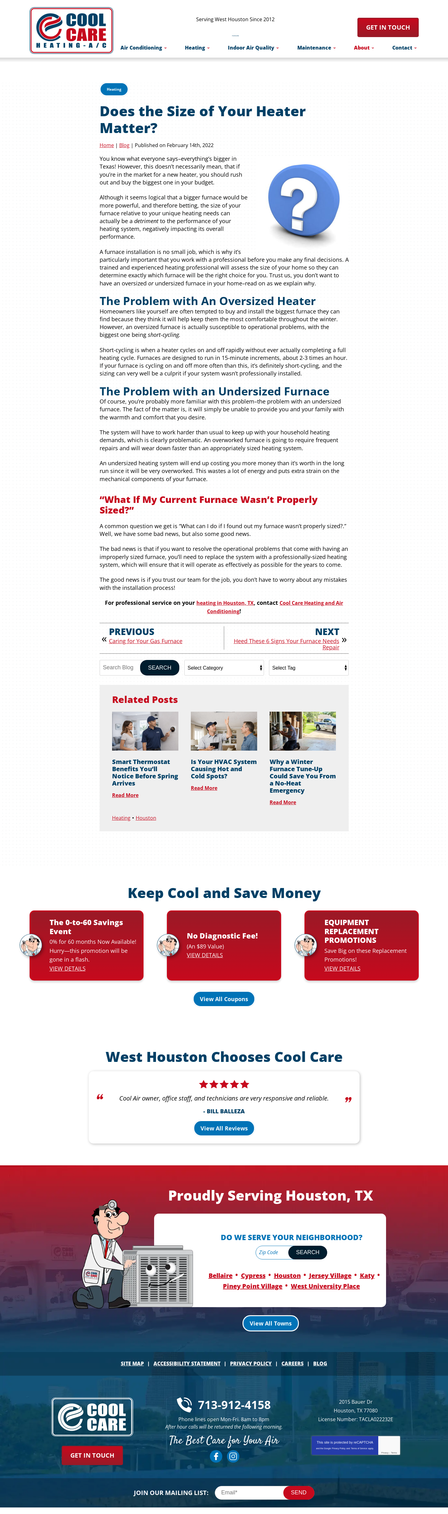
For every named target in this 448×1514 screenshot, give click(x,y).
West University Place (325, 1276)
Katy (367, 1267)
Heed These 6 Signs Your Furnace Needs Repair (286, 643)
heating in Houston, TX (225, 602)
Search (159, 667)
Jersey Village (330, 1267)
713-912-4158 (235, 30)
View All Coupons (224, 991)
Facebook (216, 1445)
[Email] (264, 1481)
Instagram (233, 1445)
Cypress (253, 1267)
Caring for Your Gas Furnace (145, 640)
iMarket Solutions (318, 1505)
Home (107, 145)
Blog (124, 145)
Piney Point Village (252, 1276)
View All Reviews (224, 1120)
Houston (149, 816)
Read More (127, 794)
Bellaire (221, 1267)
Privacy (385, 1441)
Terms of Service (359, 1437)
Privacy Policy (339, 1437)
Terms (394, 1441)
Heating (114, 89)
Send (299, 1481)
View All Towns (271, 1313)
